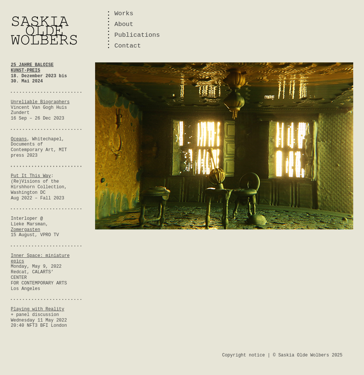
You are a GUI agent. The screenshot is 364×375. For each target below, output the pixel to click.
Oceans (19, 139)
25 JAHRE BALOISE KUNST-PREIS (32, 67)
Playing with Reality (37, 309)
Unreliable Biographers (40, 102)
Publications (137, 35)
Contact (127, 45)
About (123, 24)
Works (123, 13)
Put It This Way (31, 176)
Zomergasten (25, 229)
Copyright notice (243, 355)
